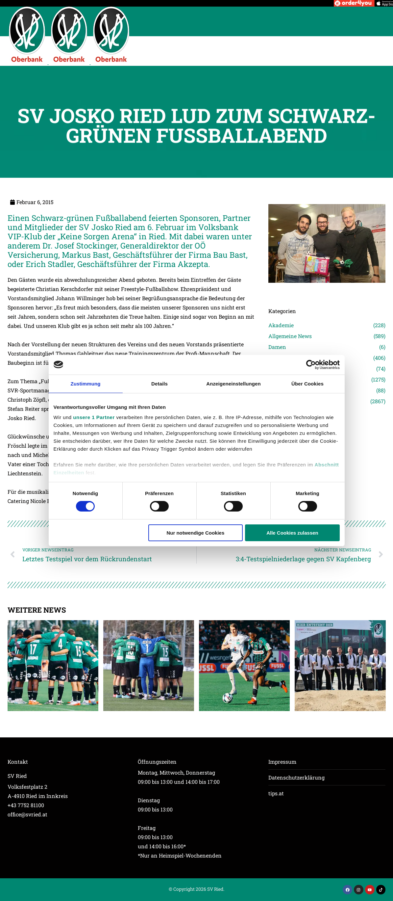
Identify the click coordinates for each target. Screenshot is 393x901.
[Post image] (327, 292)
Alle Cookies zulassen (292, 533)
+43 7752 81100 (26, 805)
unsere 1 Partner (93, 417)
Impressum (282, 761)
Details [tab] (159, 383)
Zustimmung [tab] (86, 383)
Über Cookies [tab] (307, 383)
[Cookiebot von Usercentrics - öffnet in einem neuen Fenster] (311, 364)
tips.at (276, 793)
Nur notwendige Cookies (195, 533)
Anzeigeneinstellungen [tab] (233, 383)
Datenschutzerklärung (296, 777)
